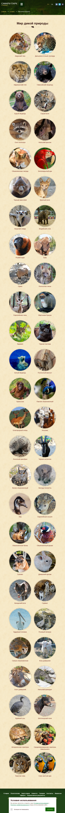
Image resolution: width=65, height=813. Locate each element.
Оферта (22, 795)
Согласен (50, 809)
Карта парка (25, 793)
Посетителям (15, 793)
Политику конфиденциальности (20, 805)
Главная (3, 11)
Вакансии (58, 793)
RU (48, 4)
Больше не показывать (21, 809)
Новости (34, 793)
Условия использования (41, 803)
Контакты (50, 793)
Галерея (42, 793)
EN (52, 4)
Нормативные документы (36, 795)
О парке (12, 11)
